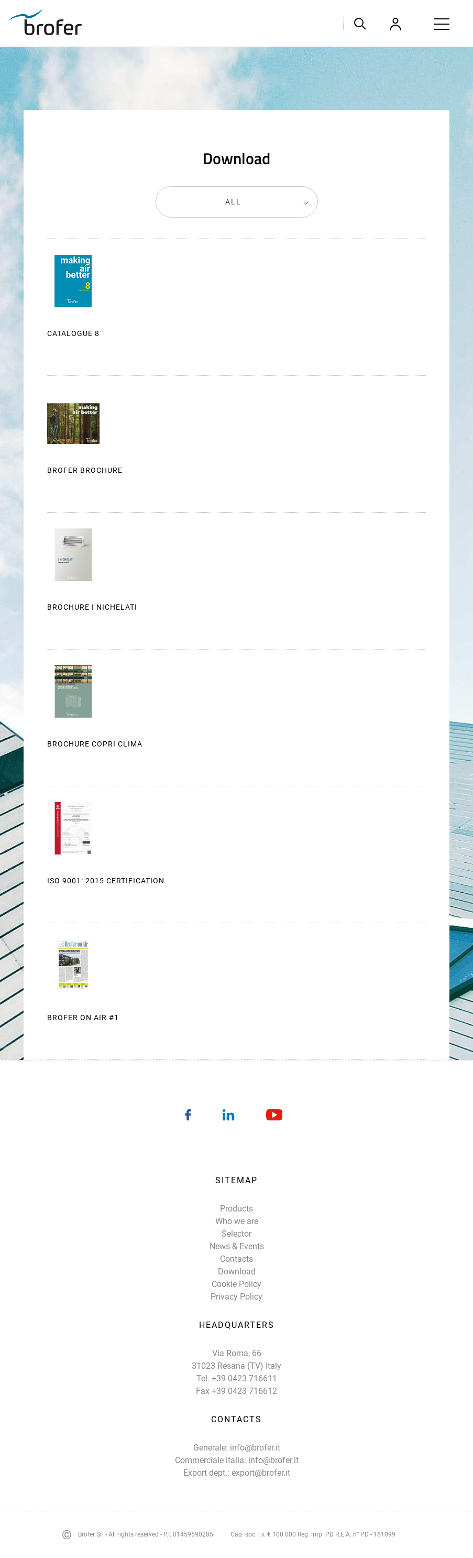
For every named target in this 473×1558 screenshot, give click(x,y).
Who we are (236, 1221)
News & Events (237, 1246)
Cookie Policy (236, 1284)
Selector (236, 1234)
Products (236, 1209)
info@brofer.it (255, 1448)
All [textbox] (233, 202)
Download (412, 281)
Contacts (236, 1259)
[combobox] (237, 201)
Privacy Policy (236, 1297)
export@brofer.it (261, 1473)
